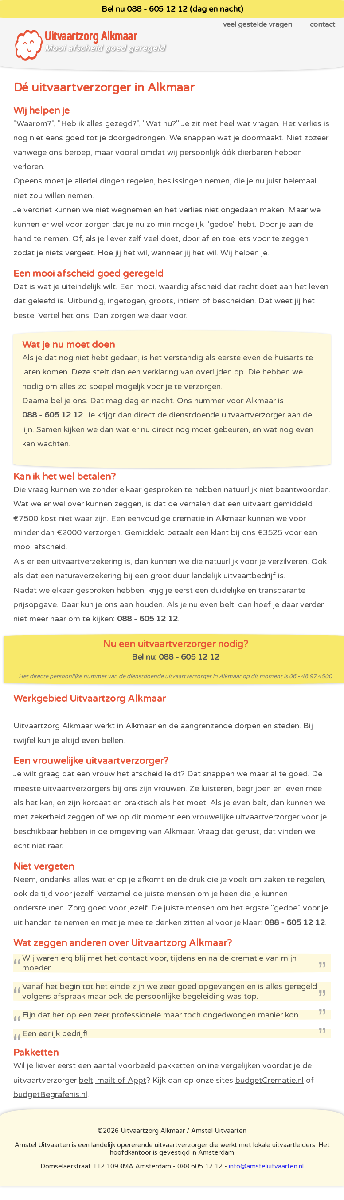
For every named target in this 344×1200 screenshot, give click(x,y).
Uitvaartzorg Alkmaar (90, 36)
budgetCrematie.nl (269, 1080)
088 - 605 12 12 (52, 415)
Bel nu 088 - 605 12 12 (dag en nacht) (172, 9)
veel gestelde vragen (257, 24)
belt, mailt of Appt (112, 1080)
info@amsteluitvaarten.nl (266, 1166)
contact (322, 24)
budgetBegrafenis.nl (50, 1094)
